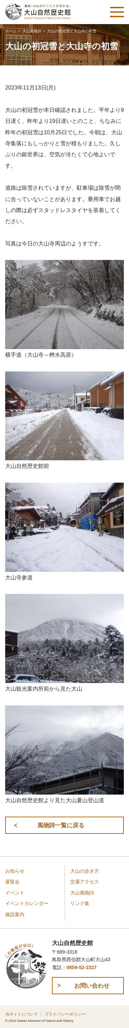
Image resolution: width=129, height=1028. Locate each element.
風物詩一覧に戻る (60, 825)
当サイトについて (21, 1014)
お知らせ (14, 871)
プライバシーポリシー (65, 1014)
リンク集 (79, 903)
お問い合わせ (91, 985)
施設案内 (14, 914)
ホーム (11, 31)
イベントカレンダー (27, 903)
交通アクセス (84, 881)
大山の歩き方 (84, 871)
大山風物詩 (31, 31)
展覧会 (12, 881)
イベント (14, 892)
